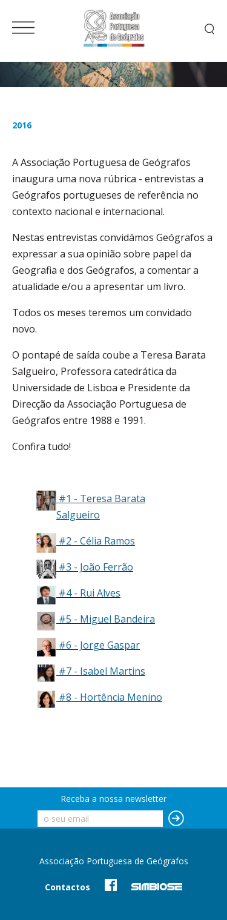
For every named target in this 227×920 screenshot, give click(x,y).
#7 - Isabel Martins (102, 671)
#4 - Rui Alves (89, 593)
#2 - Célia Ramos (97, 541)
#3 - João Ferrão (96, 567)
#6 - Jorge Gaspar (99, 645)
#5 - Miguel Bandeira (107, 619)
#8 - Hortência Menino (110, 697)
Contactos (67, 887)
